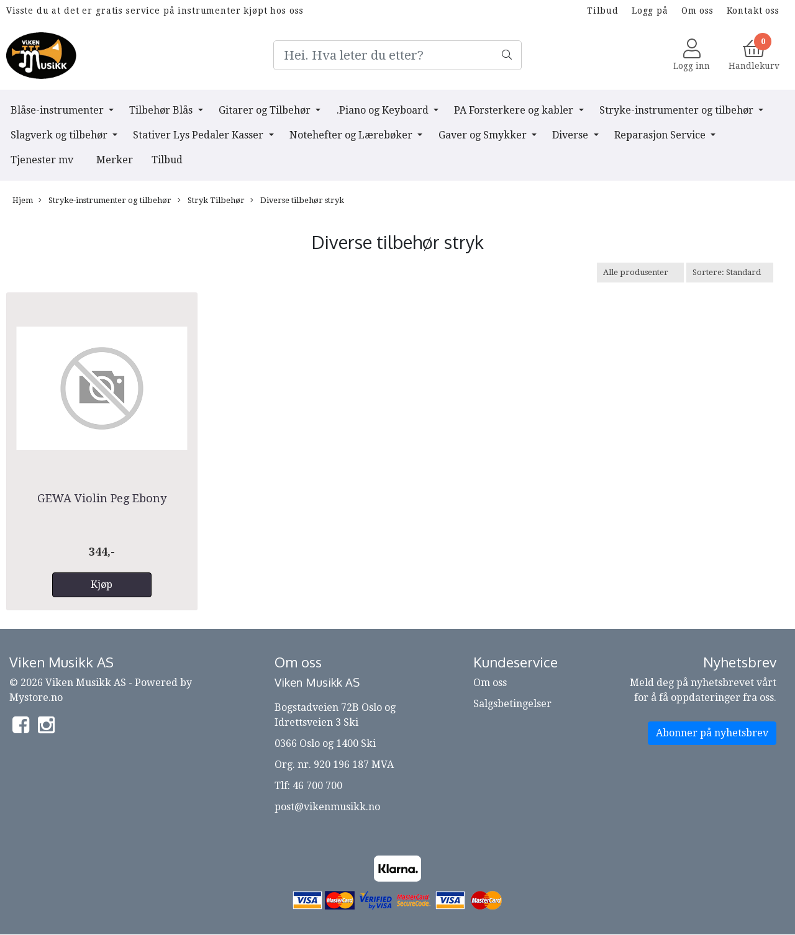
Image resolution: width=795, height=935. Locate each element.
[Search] (397, 55)
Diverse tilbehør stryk (297, 201)
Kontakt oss (753, 11)
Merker (114, 160)
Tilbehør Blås (162, 110)
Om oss (697, 11)
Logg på (650, 11)
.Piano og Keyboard (384, 110)
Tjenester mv (42, 160)
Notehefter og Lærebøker (352, 135)
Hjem (22, 200)
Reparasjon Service (661, 135)
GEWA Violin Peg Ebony (101, 498)
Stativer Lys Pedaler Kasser (199, 135)
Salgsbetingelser (512, 704)
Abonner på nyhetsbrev (712, 733)
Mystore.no (36, 697)
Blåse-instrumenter (58, 110)
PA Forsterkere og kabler (515, 110)
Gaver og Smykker (483, 135)
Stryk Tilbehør (211, 201)
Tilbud (603, 11)
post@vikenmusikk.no (327, 807)
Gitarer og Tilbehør (266, 110)
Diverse (571, 135)
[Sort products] (729, 272)
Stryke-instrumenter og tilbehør (677, 110)
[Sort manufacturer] (640, 272)
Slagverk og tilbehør (60, 135)
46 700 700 (317, 786)
